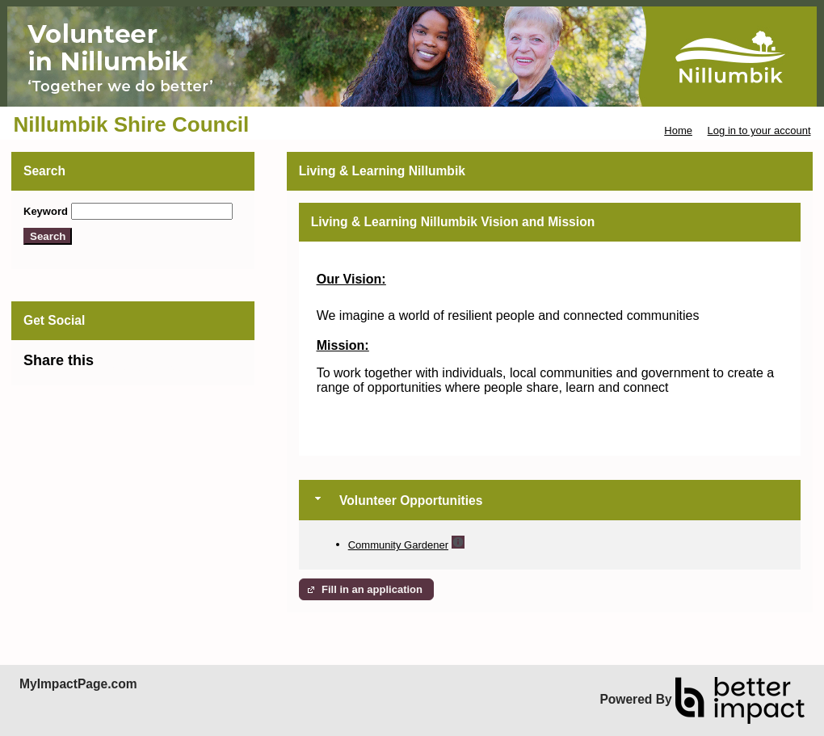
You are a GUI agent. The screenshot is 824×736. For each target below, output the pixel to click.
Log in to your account (759, 130)
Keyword (45, 211)
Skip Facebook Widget (146, 367)
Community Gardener (398, 545)
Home (678, 130)
